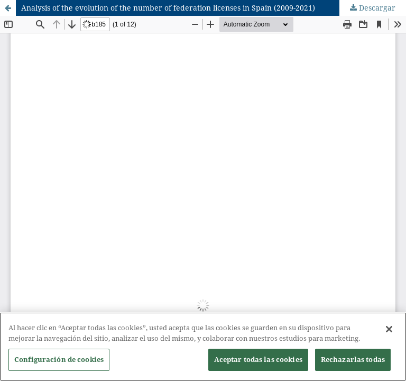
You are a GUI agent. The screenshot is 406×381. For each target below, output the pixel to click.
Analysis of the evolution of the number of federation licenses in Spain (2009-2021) (168, 8)
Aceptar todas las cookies (258, 362)
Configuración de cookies (59, 362)
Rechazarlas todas (353, 362)
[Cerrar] (389, 332)
